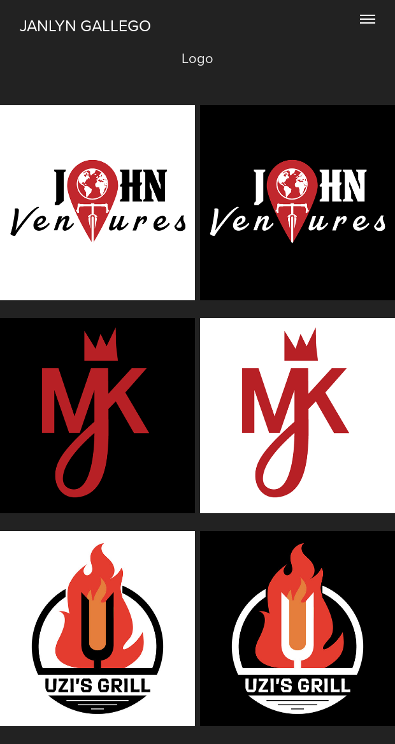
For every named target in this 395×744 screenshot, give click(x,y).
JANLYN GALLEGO (85, 25)
